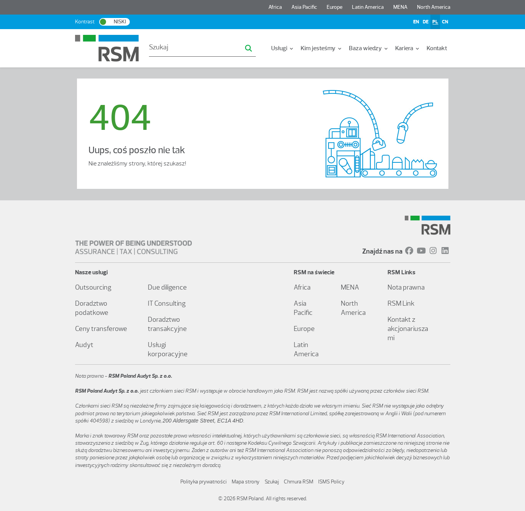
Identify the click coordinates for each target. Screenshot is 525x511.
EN (416, 22)
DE (426, 22)
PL (435, 22)
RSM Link (401, 303)
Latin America (368, 7)
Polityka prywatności (203, 481)
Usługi (282, 48)
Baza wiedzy (369, 48)
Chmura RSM (298, 481)
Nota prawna (406, 287)
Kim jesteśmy (322, 48)
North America (433, 7)
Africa (275, 7)
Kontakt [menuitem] (437, 48)
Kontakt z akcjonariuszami (408, 328)
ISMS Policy (331, 481)
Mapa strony (246, 481)
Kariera (407, 48)
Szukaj (272, 481)
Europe (334, 7)
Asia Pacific (304, 7)
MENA (400, 7)
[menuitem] (283, 48)
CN (445, 22)
